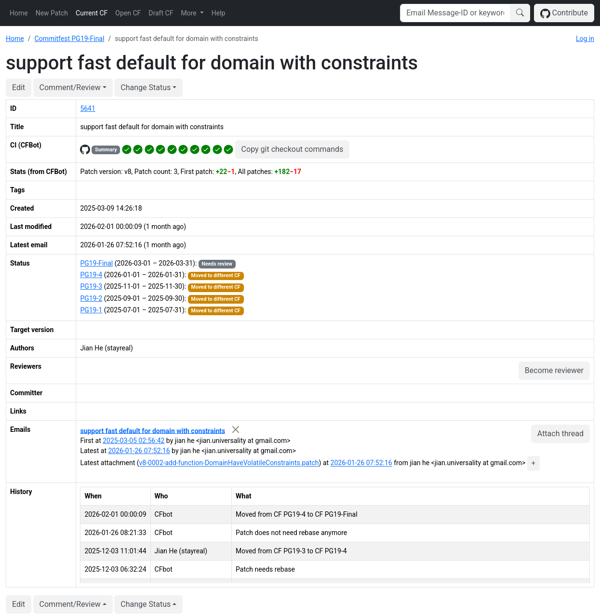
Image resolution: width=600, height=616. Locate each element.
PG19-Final (96, 263)
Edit (18, 87)
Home (19, 13)
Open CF (128, 13)
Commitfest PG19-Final (69, 38)
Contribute (564, 13)
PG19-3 (91, 286)
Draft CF (160, 13)
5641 (87, 108)
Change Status (145, 87)
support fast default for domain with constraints (152, 430)
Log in (585, 38)
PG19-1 (91, 310)
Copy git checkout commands (292, 149)
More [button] (189, 13)
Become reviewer (554, 370)
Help (219, 13)
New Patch (52, 13)
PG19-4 (91, 275)
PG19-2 (91, 298)
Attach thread (560, 433)
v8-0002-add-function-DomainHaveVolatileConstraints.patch (229, 463)
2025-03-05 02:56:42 (133, 440)
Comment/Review (70, 87)
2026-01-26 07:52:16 (139, 451)
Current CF (91, 13)
